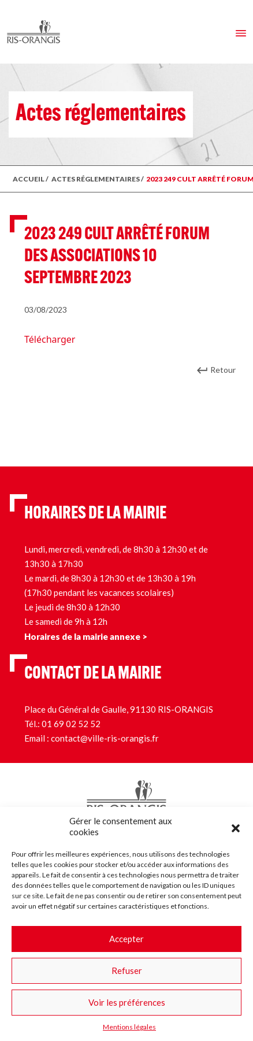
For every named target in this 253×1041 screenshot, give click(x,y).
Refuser (126, 970)
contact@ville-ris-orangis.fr (105, 738)
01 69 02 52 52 (71, 723)
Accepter (126, 938)
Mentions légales (129, 1027)
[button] (235, 826)
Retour (223, 370)
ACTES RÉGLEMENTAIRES (95, 179)
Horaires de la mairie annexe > (85, 636)
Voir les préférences (126, 1002)
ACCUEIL (28, 179)
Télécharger (49, 339)
